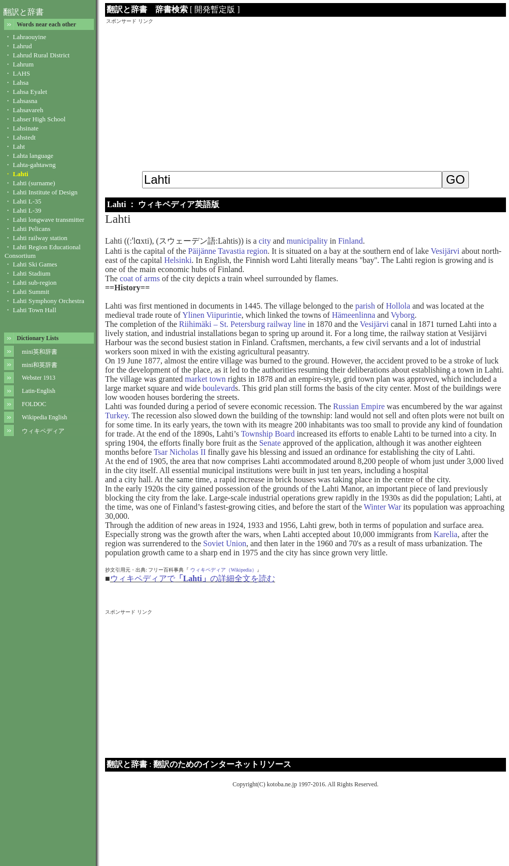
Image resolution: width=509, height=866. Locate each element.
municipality (307, 241)
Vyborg (403, 315)
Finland (350, 241)
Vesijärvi (445, 251)
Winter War (382, 507)
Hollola (398, 306)
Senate (270, 443)
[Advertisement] (305, 96)
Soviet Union (224, 543)
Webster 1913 (38, 377)
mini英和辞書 (39, 351)
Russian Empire (359, 406)
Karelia (445, 534)
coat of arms (140, 278)
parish (365, 306)
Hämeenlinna (353, 315)
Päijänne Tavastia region (228, 251)
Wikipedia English (44, 417)
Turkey (116, 415)
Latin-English (38, 390)
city (265, 241)
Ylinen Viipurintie (212, 315)
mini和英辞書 (39, 365)
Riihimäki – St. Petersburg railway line (242, 324)
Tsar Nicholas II (180, 452)
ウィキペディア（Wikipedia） (223, 570)
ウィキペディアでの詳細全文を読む (192, 578)
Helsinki (177, 260)
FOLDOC (34, 404)
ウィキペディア (43, 431)
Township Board (268, 433)
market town (205, 379)
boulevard (218, 388)
